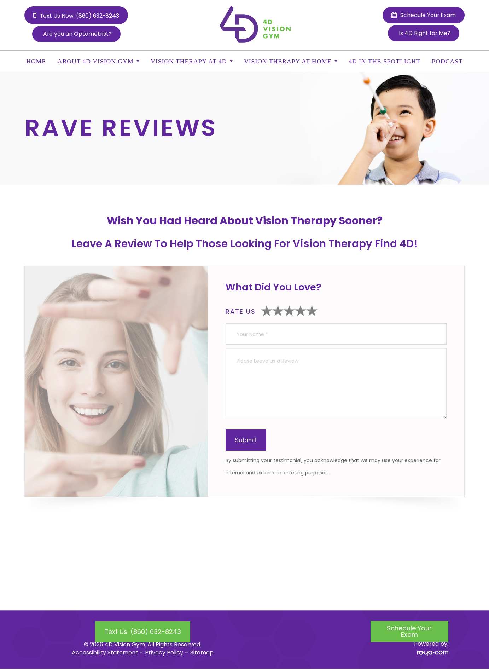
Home (36, 61)
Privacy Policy (164, 652)
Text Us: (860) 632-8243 (142, 631)
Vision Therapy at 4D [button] (191, 61)
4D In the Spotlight (384, 61)
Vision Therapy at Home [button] (290, 61)
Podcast (447, 61)
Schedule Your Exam (409, 631)
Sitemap (202, 652)
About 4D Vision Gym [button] (98, 61)
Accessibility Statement (105, 652)
